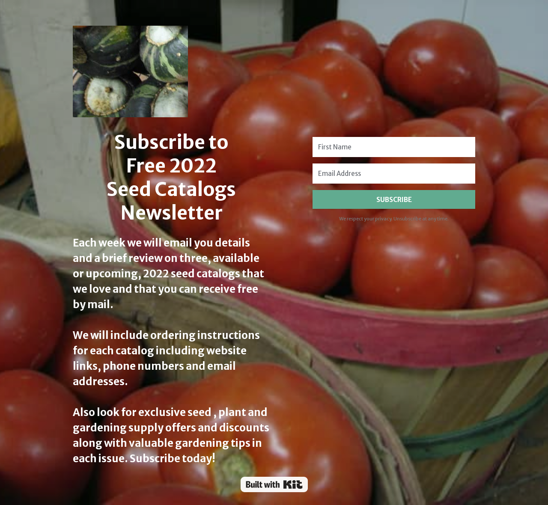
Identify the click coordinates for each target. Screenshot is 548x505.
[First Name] (394, 147)
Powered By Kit (274, 484)
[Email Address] (394, 173)
